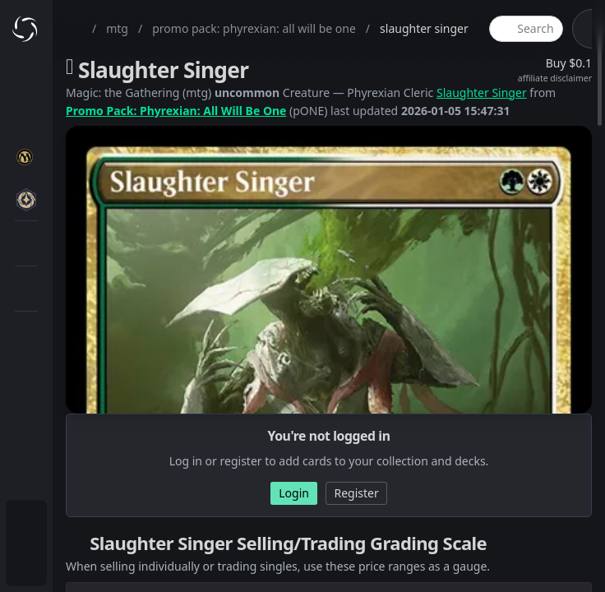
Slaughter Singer (481, 92)
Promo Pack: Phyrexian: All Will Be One (176, 110)
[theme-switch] (586, 29)
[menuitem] (26, 523)
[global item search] (526, 29)
